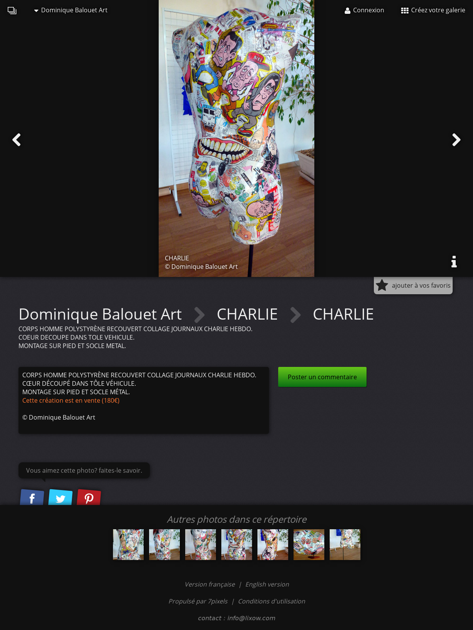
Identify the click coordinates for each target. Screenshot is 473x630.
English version (267, 584)
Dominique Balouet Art (71, 10)
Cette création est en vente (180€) (70, 400)
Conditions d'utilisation (271, 601)
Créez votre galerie (433, 10)
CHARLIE (249, 313)
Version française (210, 584)
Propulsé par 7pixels (197, 601)
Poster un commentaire (322, 377)
